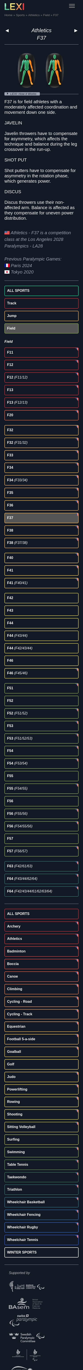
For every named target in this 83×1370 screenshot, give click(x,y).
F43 (10, 610)
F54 (10, 751)
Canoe (12, 976)
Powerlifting (17, 1089)
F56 (10, 801)
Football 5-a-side (21, 1039)
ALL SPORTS (18, 290)
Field (11, 328)
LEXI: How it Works (23, 94)
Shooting (14, 1114)
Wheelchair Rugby (22, 1227)
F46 (10, 660)
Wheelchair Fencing (24, 1214)
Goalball (14, 1051)
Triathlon (14, 1189)
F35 (10, 493)
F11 (10, 352)
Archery (13, 926)
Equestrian (16, 1026)
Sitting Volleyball (21, 1127)
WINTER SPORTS (22, 1252)
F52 (10, 701)
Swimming (16, 1152)
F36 (10, 505)
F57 (10, 838)
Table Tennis (17, 1164)
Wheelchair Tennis (22, 1240)
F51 (10, 688)
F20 (10, 415)
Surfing (13, 1139)
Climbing (14, 989)
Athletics (41, 30)
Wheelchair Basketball (26, 1202)
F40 (10, 558)
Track (11, 303)
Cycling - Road (19, 1001)
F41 (10, 570)
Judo (11, 1077)
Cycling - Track (19, 1014)
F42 (10, 598)
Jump (12, 316)
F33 (10, 455)
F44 (10, 623)
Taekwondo (16, 1177)
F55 (10, 776)
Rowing (13, 1102)
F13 (10, 390)
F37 (10, 518)
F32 (10, 430)
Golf (10, 1064)
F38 (10, 530)
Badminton (16, 951)
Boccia (13, 964)
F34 (10, 467)
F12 (10, 365)
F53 (10, 726)
